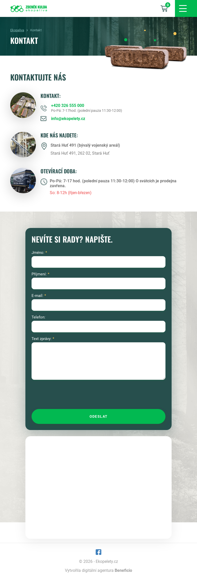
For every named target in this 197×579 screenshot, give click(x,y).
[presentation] (71, 395)
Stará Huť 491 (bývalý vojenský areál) (85, 145)
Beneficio (123, 570)
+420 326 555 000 (67, 105)
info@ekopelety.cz (68, 118)
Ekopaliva (17, 30)
